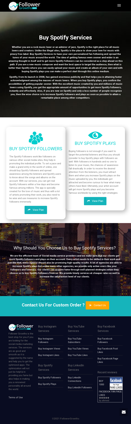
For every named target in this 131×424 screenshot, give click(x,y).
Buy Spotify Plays (47, 384)
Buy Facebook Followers (105, 340)
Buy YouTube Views (78, 348)
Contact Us (97, 305)
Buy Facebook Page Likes (108, 360)
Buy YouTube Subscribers (75, 340)
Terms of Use (16, 397)
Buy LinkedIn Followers (80, 387)
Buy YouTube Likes (78, 355)
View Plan (36, 209)
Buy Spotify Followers (49, 377)
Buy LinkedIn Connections (74, 379)
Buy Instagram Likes (48, 355)
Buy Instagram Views (49, 348)
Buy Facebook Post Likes (108, 350)
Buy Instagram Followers (45, 340)
